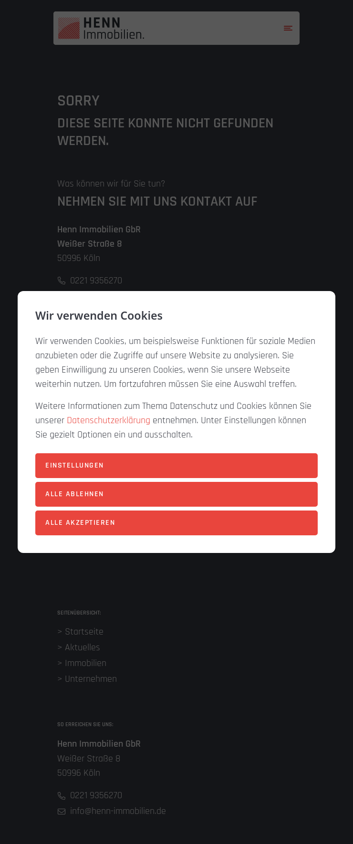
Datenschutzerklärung (108, 420)
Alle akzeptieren (80, 523)
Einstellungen (74, 465)
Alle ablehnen (74, 494)
